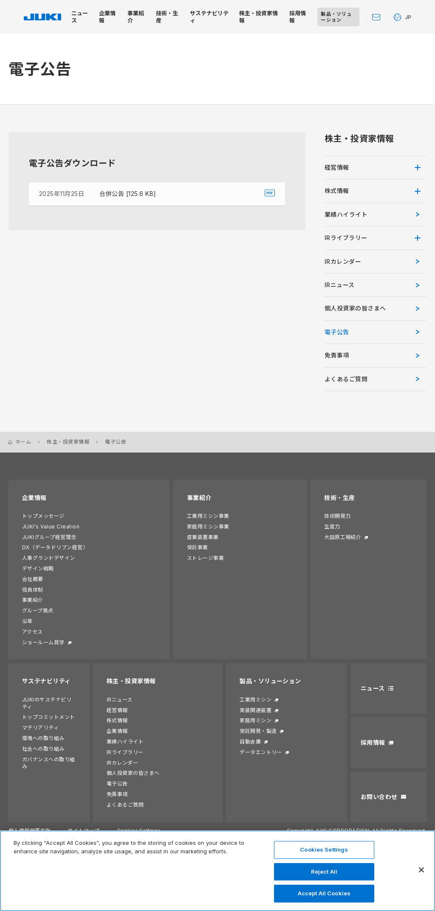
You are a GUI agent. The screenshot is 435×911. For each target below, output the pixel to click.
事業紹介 (32, 600)
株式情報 (337, 190)
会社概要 (32, 579)
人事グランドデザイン (48, 558)
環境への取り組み (43, 738)
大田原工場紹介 (342, 537)
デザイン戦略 (38, 568)
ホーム (23, 442)
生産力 (332, 526)
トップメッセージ (43, 516)
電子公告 (337, 331)
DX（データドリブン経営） (55, 547)
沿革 (27, 621)
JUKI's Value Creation (50, 526)
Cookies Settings (324, 849)
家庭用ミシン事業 (208, 526)
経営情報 (337, 167)
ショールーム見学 (43, 642)
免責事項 (337, 355)
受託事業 (197, 547)
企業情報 (34, 497)
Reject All (324, 871)
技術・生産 (339, 497)
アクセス (32, 632)
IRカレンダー (343, 261)
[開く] (421, 167)
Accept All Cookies (324, 893)
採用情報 (373, 742)
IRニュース (340, 284)
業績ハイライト (346, 214)
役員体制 (32, 590)
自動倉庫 (250, 741)
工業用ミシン (255, 699)
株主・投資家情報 (68, 442)
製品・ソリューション (270, 681)
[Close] (421, 870)
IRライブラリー (346, 237)
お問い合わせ (379, 796)
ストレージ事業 (205, 558)
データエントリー (261, 752)
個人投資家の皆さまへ (133, 773)
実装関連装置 (255, 710)
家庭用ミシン (255, 720)
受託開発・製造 (258, 731)
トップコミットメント (48, 717)
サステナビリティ (46, 681)
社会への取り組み (43, 749)
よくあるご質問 (125, 805)
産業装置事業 (203, 537)
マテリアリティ (40, 727)
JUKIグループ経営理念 (49, 537)
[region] (217, 870)
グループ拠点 (38, 610)
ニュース (373, 688)
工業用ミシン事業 (208, 516)
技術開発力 (337, 516)
